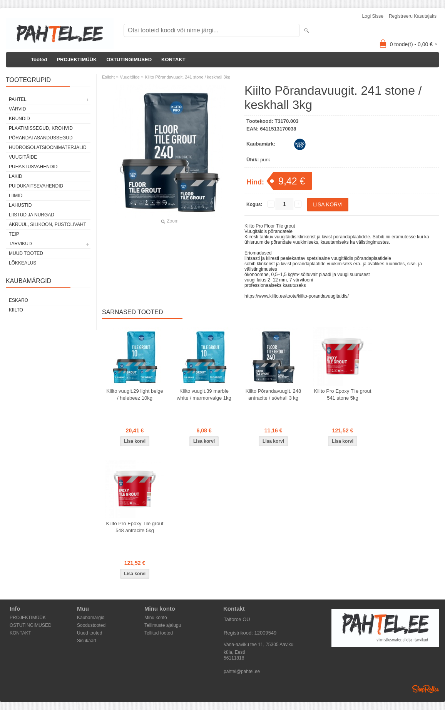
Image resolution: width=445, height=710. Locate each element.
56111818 (234, 658)
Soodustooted (91, 625)
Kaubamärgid (90, 617)
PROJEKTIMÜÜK (77, 59)
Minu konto (155, 617)
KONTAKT (173, 59)
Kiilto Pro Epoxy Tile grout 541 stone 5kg (342, 394)
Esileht (108, 77)
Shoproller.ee (425, 689)
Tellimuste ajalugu (162, 625)
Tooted (39, 59)
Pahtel (18, 99)
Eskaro (18, 300)
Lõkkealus (22, 263)
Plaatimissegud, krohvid (41, 128)
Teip (14, 234)
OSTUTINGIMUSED (129, 59)
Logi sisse (372, 16)
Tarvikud (20, 243)
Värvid (17, 109)
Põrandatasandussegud (41, 138)
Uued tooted (89, 633)
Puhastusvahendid (33, 166)
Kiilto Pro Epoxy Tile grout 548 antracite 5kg (135, 527)
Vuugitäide (23, 157)
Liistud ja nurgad (31, 215)
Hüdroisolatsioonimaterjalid (48, 147)
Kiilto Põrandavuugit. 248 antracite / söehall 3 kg (273, 394)
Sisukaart (86, 640)
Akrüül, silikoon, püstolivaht (47, 224)
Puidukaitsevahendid (36, 186)
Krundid (19, 118)
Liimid (15, 195)
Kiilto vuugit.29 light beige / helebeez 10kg (134, 394)
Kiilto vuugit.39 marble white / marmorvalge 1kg (204, 394)
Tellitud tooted (158, 633)
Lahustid (20, 205)
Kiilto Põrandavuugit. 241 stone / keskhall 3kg (187, 77)
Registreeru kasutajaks (413, 16)
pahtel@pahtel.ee (242, 671)
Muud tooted (26, 253)
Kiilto (16, 310)
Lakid (15, 176)
